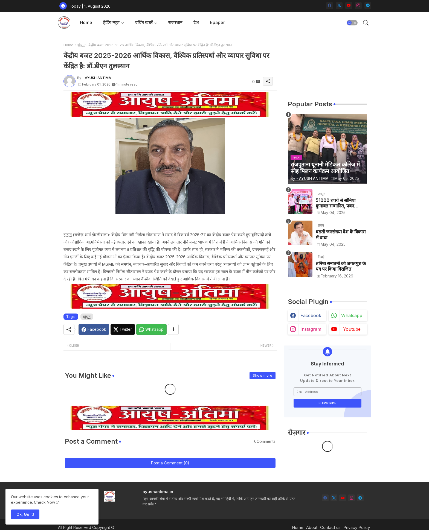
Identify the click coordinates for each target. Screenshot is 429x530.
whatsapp (351, 315)
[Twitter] (123, 329)
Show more (262, 375)
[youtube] (348, 5)
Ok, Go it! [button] (25, 514)
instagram (310, 329)
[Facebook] (94, 329)
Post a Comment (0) (170, 462)
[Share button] (173, 329)
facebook (310, 315)
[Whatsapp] (151, 329)
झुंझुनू (81, 45)
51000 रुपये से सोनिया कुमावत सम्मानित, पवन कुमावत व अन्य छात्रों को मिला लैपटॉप (340, 203)
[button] (352, 22)
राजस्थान (175, 22)
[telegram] (367, 5)
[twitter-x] (339, 5)
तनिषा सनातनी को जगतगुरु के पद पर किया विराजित (341, 266)
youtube (352, 329)
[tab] (86, 22)
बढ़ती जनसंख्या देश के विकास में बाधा (341, 234)
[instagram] (358, 5)
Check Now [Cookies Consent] (44, 502)
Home (86, 22)
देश (196, 22)
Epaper (217, 22)
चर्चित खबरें (144, 22)
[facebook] (329, 5)
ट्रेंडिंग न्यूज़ (111, 22)
